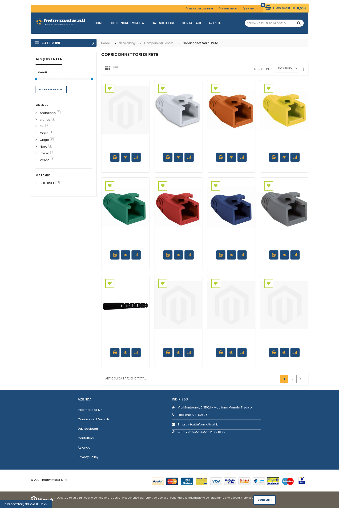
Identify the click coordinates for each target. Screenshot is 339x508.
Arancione (48, 113)
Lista (117, 69)
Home (99, 23)
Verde (44, 160)
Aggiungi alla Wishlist (109, 88)
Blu (42, 126)
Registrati (229, 8)
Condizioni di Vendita (127, 23)
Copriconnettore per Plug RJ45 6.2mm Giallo (178, 344)
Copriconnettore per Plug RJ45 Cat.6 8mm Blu (231, 247)
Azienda (215, 23)
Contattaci (191, 23)
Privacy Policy (88, 457)
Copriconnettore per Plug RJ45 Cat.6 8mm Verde (125, 247)
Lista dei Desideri (201, 8)
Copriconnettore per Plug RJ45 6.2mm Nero (125, 147)
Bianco (45, 119)
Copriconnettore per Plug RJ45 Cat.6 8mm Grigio (284, 247)
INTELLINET (47, 183)
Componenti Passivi (159, 43)
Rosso (44, 153)
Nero (43, 146)
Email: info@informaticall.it (195, 424)
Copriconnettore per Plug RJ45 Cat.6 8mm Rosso (178, 247)
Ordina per (263, 69)
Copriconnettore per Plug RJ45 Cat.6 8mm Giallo (284, 149)
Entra (250, 8)
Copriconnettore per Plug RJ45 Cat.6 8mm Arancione (231, 149)
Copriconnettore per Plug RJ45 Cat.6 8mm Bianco (178, 149)
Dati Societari (163, 23)
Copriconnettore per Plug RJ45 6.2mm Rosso (284, 344)
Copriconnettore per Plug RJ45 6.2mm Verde (231, 344)
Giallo (44, 133)
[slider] (36, 79)
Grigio (44, 139)
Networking (127, 43)
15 (57, 182)
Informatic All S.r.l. (91, 410)
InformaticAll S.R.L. (54, 480)
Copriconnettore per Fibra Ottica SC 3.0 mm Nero (125, 344)
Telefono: (191, 414)
